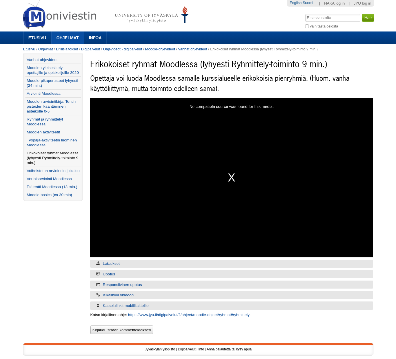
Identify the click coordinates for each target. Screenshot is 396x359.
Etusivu (37, 37)
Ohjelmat (67, 37)
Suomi (308, 3)
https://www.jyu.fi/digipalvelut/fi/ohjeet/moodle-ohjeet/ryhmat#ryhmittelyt (189, 315)
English (296, 3)
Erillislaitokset (67, 49)
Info (201, 349)
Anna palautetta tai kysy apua (229, 349)
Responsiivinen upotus (122, 285)
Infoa (95, 37)
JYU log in (362, 3)
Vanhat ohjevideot (192, 49)
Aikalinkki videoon (118, 295)
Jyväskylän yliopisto (160, 349)
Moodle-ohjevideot (160, 49)
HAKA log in (334, 3)
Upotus (109, 274)
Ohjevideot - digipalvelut (122, 49)
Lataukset (111, 263)
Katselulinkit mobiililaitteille (126, 305)
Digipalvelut (90, 49)
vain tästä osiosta (324, 26)
